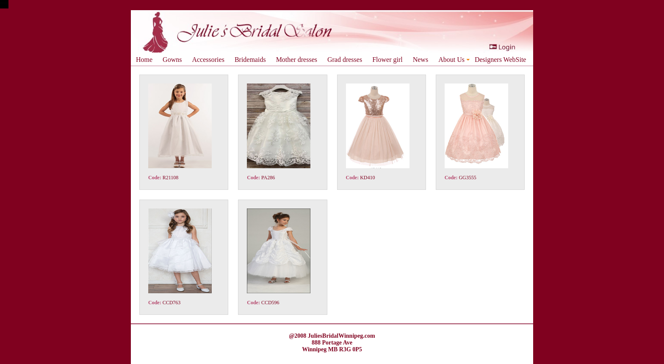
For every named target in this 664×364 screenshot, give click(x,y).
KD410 (367, 178)
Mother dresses (296, 59)
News (420, 59)
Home (144, 59)
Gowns (172, 59)
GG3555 (467, 178)
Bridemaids (250, 59)
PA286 (268, 178)
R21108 (171, 178)
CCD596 (270, 303)
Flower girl (387, 59)
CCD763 (172, 303)
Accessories (208, 59)
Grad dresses (344, 59)
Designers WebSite (500, 59)
